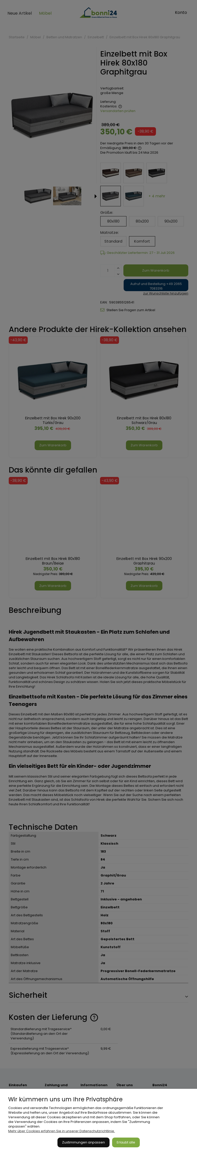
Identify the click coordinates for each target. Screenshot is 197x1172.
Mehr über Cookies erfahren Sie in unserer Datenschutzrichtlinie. (61, 1131)
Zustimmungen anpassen (83, 1142)
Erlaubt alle (126, 1142)
